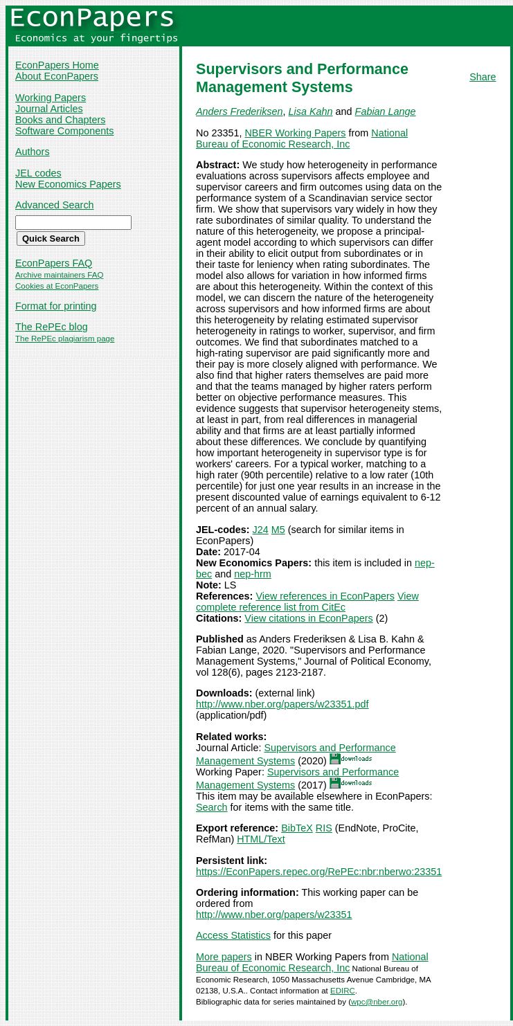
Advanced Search (54, 204)
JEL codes (38, 173)
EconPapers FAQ (53, 263)
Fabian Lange (385, 111)
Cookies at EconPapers (56, 286)
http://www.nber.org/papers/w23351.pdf (282, 704)
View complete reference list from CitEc (307, 602)
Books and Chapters (60, 119)
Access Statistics (233, 935)
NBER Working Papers (294, 132)
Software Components (64, 130)
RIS (324, 828)
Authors (32, 151)
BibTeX (297, 828)
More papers (224, 956)
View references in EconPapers (325, 596)
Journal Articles (49, 108)
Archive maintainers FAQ (59, 275)
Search (212, 807)
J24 (261, 529)
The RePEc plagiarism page (64, 338)
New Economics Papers (68, 184)
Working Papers (50, 97)
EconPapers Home (57, 65)
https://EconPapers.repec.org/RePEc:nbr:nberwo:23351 (319, 871)
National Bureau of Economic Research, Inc (302, 138)
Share (482, 76)
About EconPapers (56, 76)
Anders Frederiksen (239, 111)
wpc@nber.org (376, 1002)
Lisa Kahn (311, 111)
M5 (278, 529)
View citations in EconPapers (308, 618)
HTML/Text (261, 839)
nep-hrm (252, 573)
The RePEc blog (51, 326)
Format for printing (56, 306)
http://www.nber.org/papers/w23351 (274, 914)
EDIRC (342, 991)
